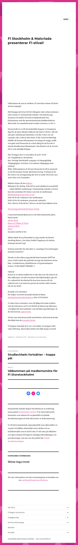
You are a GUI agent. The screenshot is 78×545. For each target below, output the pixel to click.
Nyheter (11, 527)
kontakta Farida (28, 320)
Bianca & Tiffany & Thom (18, 223)
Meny (66, 19)
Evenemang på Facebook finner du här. (24, 209)
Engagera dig (13, 517)
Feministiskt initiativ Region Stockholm (21, 539)
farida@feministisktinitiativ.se (20, 297)
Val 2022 (11, 508)
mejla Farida (26, 312)
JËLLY (10, 229)
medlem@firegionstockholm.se (35, 480)
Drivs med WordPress (43, 539)
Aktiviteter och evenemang (37, 337)
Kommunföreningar (16, 522)
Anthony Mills (14, 226)
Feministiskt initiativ (27, 412)
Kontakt (11, 532)
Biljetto (29, 183)
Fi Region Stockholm (16, 512)
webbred (11, 337)
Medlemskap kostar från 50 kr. (21, 195)
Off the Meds (13, 220)
